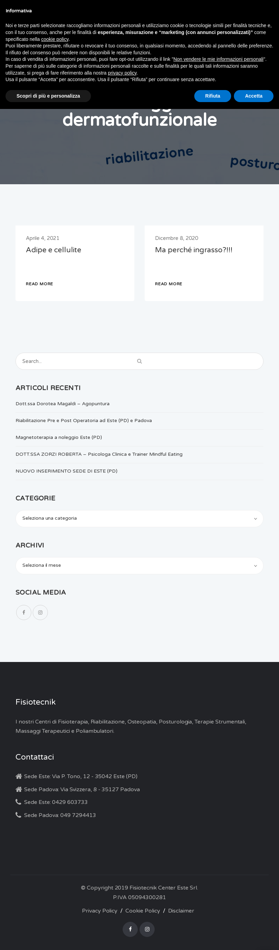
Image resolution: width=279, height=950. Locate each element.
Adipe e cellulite (53, 250)
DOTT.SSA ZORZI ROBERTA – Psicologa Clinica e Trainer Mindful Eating (99, 454)
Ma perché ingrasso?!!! (193, 250)
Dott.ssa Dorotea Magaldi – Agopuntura (63, 404)
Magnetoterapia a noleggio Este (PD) (59, 437)
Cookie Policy (142, 910)
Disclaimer (181, 910)
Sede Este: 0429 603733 (56, 802)
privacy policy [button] (122, 73)
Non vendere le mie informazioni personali (218, 59)
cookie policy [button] (55, 39)
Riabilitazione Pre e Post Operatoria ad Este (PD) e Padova (84, 420)
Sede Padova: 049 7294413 (60, 815)
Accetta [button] (253, 96)
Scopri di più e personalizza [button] (48, 96)
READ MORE (39, 283)
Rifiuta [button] (212, 96)
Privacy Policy (99, 910)
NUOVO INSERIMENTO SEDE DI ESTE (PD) (66, 471)
